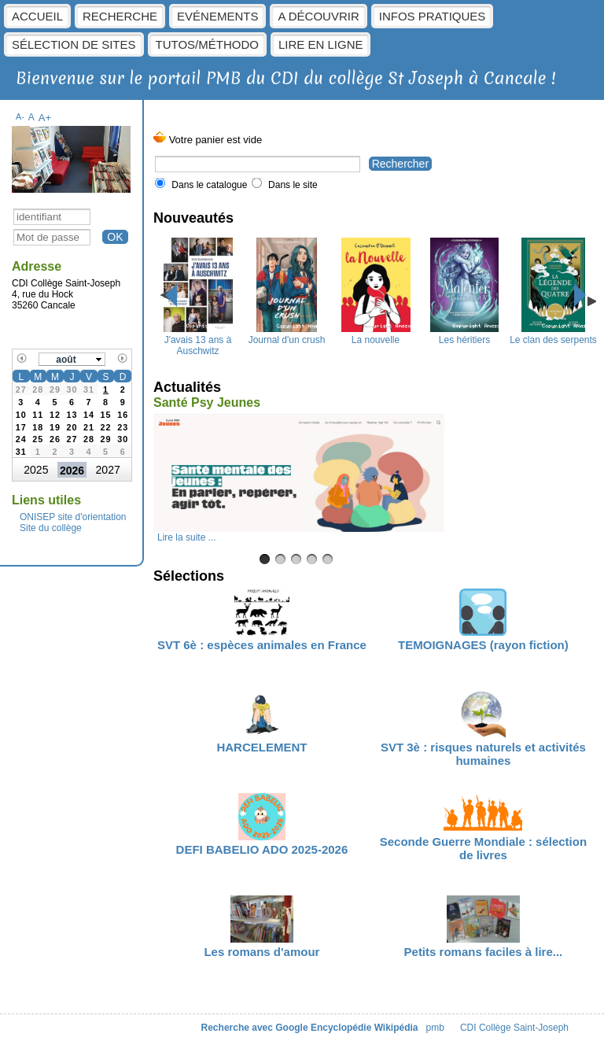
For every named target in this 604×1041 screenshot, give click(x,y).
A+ (45, 118)
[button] (72, 359)
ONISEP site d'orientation (73, 516)
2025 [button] (36, 469)
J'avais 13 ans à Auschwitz (198, 339)
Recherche (120, 16)
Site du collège (51, 527)
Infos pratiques (432, 16)
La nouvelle (376, 334)
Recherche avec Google (254, 1027)
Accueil (37, 16)
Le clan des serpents (553, 334)
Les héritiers (464, 334)
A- (20, 116)
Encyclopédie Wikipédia (364, 1027)
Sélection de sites (74, 44)
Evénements (217, 16)
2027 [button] (108, 469)
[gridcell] (106, 388)
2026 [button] (72, 470)
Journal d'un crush (287, 334)
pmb (435, 1027)
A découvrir (318, 16)
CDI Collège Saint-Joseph (514, 1027)
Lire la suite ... (186, 537)
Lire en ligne (320, 44)
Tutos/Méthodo (207, 44)
